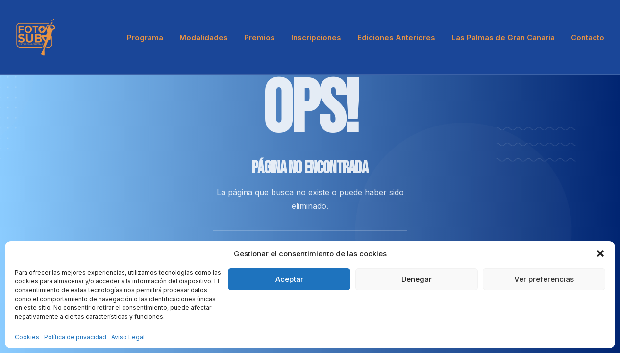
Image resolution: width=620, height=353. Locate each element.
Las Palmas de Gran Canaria (503, 37)
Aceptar (289, 279)
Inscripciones (316, 37)
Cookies (27, 337)
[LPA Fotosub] (35, 37)
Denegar (416, 279)
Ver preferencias (544, 279)
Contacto (587, 37)
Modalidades (203, 37)
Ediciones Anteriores (396, 37)
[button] (600, 253)
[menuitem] (148, 37)
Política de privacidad (75, 337)
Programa (145, 37)
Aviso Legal (128, 337)
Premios (259, 37)
